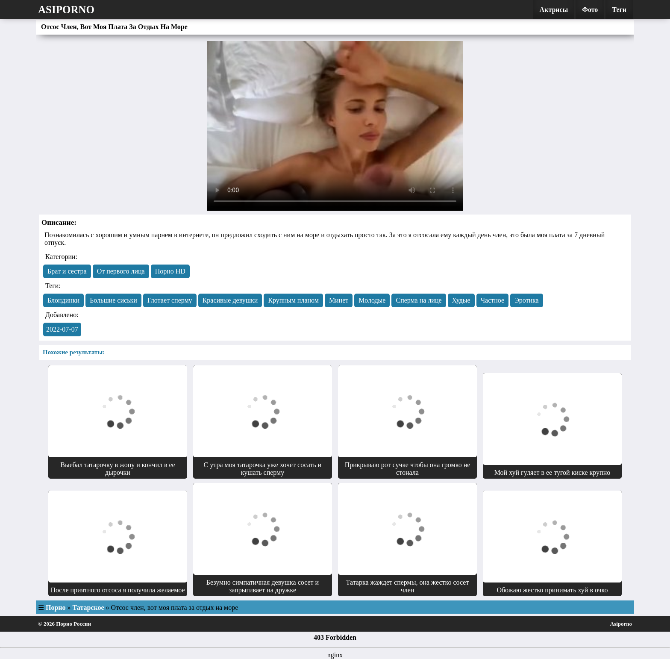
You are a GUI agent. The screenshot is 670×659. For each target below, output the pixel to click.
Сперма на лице (418, 300)
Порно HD (170, 271)
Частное (492, 300)
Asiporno (66, 9)
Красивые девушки (230, 300)
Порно (56, 607)
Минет (338, 300)
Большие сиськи (113, 300)
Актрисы (554, 9)
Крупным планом (293, 300)
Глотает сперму (169, 300)
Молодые (372, 300)
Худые (461, 300)
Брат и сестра (67, 271)
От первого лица (121, 271)
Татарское (88, 607)
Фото (590, 9)
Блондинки (63, 300)
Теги (619, 9)
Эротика (526, 300)
